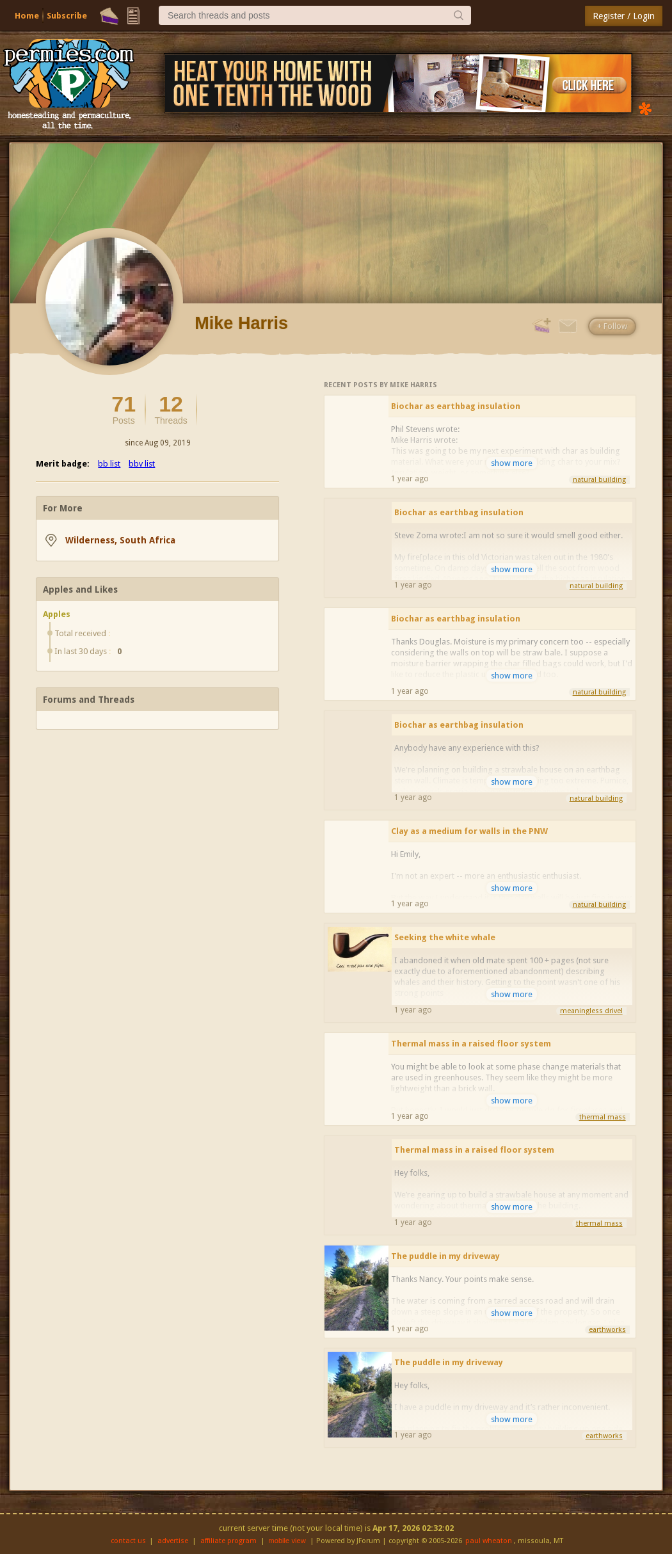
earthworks (607, 1330)
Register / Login (624, 16)
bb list (109, 464)
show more (511, 463)
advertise (172, 1541)
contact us (128, 1541)
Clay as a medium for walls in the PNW (469, 831)
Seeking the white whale (444, 937)
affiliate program (228, 1541)
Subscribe (67, 15)
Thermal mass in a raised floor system (471, 1043)
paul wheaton (488, 1541)
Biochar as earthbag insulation (455, 406)
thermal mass (602, 1117)
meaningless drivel (591, 1011)
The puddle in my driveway (445, 1256)
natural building (599, 480)
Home (27, 15)
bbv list (142, 464)
